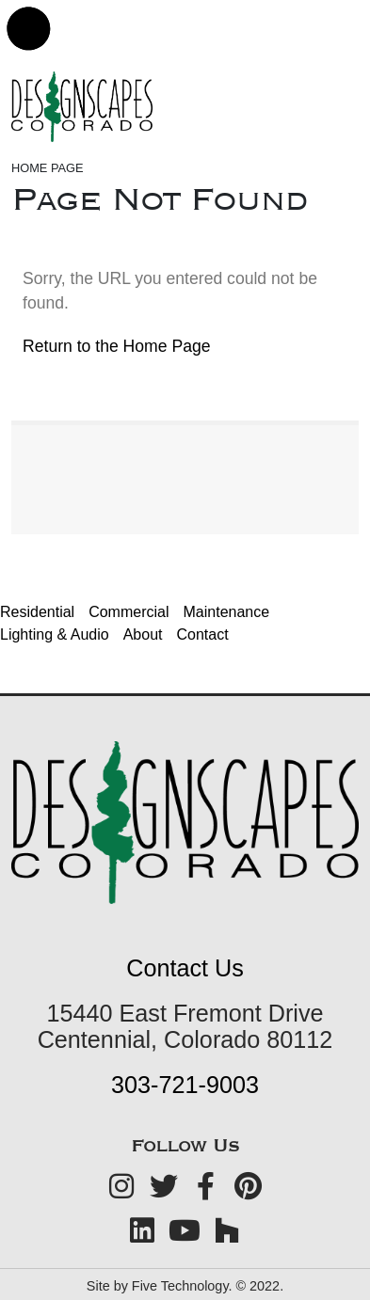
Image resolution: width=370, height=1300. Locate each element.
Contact (202, 634)
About (143, 634)
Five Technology (180, 1285)
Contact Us (185, 968)
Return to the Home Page (117, 346)
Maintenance (227, 612)
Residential (37, 612)
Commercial (128, 612)
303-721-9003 (185, 1084)
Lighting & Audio (54, 634)
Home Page (47, 168)
